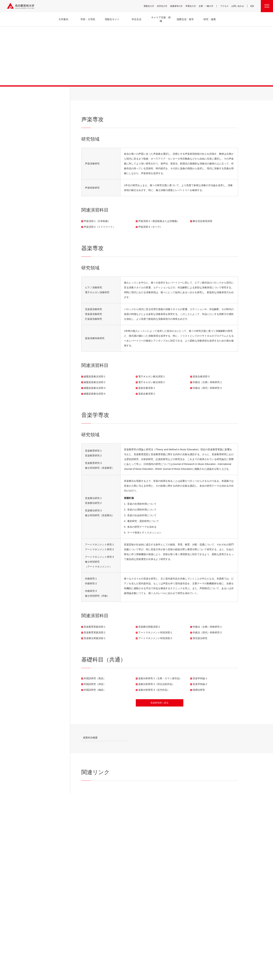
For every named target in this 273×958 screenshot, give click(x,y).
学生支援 (146, 845)
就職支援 (146, 866)
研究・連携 (175, 832)
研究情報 (173, 849)
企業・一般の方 (207, 6)
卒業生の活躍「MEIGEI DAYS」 (154, 874)
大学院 (207, 806)
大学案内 (94, 832)
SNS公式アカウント (145, 936)
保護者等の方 (178, 6)
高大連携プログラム (177, 841)
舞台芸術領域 (121, 845)
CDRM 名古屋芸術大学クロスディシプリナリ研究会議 (182, 855)
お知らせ (173, 869)
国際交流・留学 (151, 894)
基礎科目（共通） (158, 96)
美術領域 (119, 849)
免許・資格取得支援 (150, 870)
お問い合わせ (238, 6)
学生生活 (148, 832)
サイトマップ (127, 936)
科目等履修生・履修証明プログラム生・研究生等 (127, 880)
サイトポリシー (162, 936)
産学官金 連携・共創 (177, 837)
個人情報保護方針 (180, 936)
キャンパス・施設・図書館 (152, 837)
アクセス (225, 6)
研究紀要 (173, 845)
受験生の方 (151, 6)
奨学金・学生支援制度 (151, 853)
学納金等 (146, 849)
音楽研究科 (218, 806)
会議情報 (200, 849)
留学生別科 (121, 888)
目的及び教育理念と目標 (98, 841)
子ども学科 (120, 867)
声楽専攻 (90, 96)
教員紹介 (92, 853)
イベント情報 (175, 873)
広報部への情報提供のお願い (208, 857)
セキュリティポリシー (96, 866)
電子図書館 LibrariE (205, 841)
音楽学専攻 (132, 96)
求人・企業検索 (148, 882)
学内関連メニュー (206, 832)
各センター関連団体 (110, 936)
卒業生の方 (193, 6)
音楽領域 (119, 840)
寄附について (72, 936)
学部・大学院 (35, 92)
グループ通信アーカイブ (98, 857)
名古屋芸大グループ (90, 936)
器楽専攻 (110, 96)
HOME (185, 806)
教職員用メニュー (203, 853)
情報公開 (92, 862)
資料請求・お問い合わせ (179, 878)
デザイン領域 (121, 853)
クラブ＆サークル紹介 (151, 841)
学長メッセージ (94, 837)
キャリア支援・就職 (152, 861)
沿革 (90, 845)
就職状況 (146, 886)
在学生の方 (164, 6)
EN (252, 6)
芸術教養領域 (121, 857)
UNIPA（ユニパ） (203, 837)
